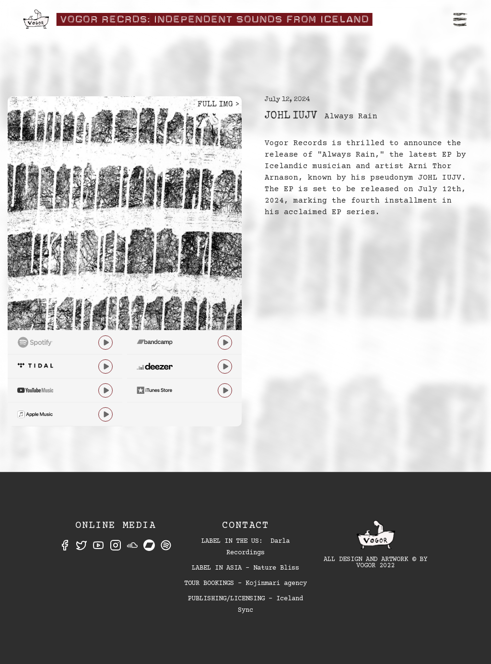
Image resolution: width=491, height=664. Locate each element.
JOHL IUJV (291, 116)
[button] (460, 19)
